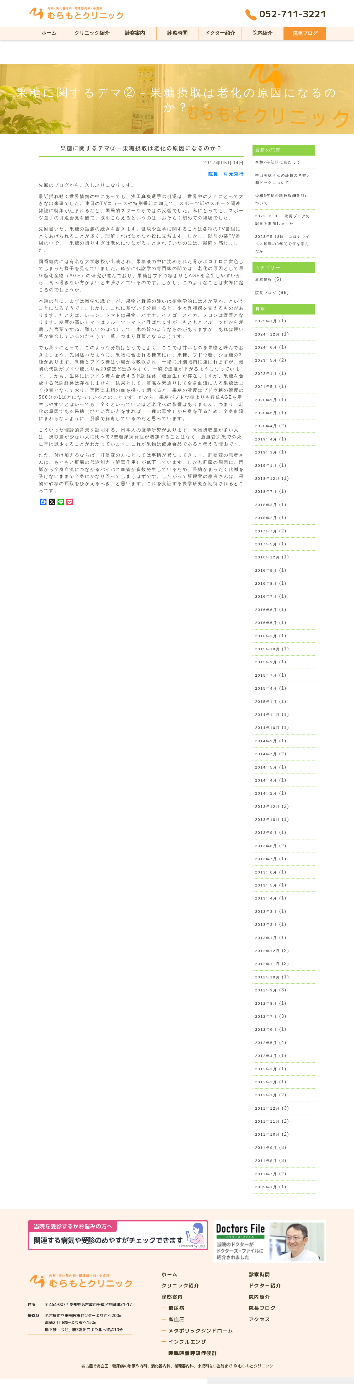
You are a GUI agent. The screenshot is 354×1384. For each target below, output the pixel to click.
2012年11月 (267, 967)
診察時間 (177, 33)
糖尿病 (177, 1311)
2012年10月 (267, 980)
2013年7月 (266, 862)
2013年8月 (266, 849)
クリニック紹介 (92, 33)
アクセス (263, 1323)
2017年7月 (266, 532)
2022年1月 (266, 374)
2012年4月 (266, 1060)
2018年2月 (266, 519)
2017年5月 (266, 546)
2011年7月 (266, 1178)
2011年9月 (266, 1152)
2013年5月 (266, 888)
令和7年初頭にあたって (278, 162)
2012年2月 (266, 1086)
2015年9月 (266, 664)
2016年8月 (266, 585)
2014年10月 (267, 730)
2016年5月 (266, 625)
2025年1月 (266, 322)
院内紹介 (263, 33)
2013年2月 (266, 928)
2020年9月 (266, 401)
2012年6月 (266, 1033)
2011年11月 (267, 1125)
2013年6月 (266, 875)
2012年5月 (266, 1046)
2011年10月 (267, 1139)
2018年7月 (266, 493)
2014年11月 (267, 717)
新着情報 (263, 280)
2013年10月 (267, 822)
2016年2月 (266, 638)
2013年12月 (267, 809)
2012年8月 (266, 1007)
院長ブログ (305, 33)
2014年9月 (266, 743)
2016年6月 (266, 612)
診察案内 (135, 33)
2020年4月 (266, 427)
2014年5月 (266, 770)
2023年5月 (266, 361)
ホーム (49, 33)
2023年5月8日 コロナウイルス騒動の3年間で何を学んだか (282, 244)
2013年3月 (266, 915)
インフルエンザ (188, 1346)
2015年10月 (267, 651)
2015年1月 (266, 704)
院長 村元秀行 (226, 174)
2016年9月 (266, 572)
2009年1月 (266, 1191)
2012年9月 (266, 994)
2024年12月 (267, 335)
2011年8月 (266, 1165)
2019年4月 (266, 440)
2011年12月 (267, 1112)
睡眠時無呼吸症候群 (194, 1357)
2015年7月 (266, 678)
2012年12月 (267, 954)
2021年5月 (266, 388)
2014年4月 (266, 783)
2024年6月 (266, 348)
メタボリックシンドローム (202, 1334)
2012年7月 (266, 1020)
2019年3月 (266, 454)
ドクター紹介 (220, 33)
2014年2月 (266, 796)
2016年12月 (267, 559)
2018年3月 (266, 506)
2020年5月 (266, 414)
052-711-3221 (285, 14)
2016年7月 (266, 598)
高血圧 (177, 1323)
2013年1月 (266, 941)
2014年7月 (266, 756)
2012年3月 (266, 1073)
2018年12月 (267, 480)
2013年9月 (266, 836)
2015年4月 (266, 691)
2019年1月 (266, 467)
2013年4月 (266, 902)
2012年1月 (266, 1099)
